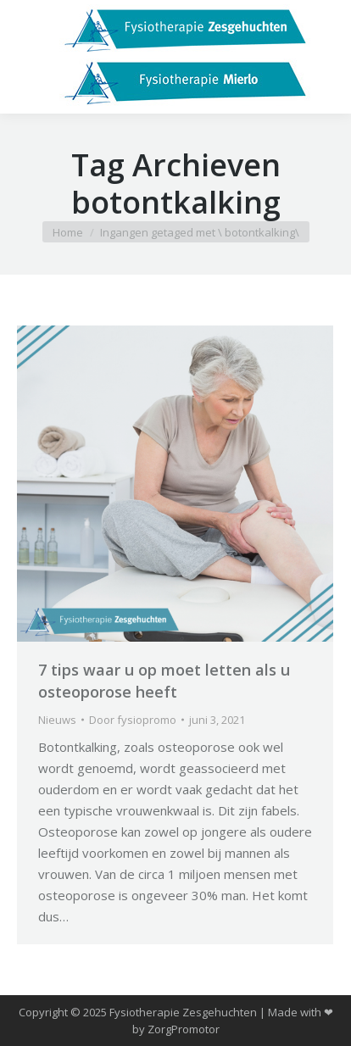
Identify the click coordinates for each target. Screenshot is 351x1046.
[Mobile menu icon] (27, 57)
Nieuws (57, 719)
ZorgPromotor (184, 1029)
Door (132, 719)
